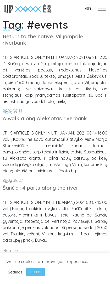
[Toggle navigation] (102, 8)
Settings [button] (15, 272)
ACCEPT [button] (35, 272)
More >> (10, 250)
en (88, 8)
